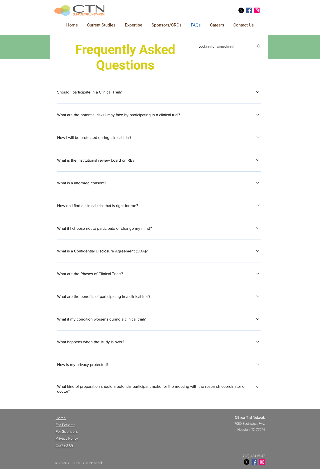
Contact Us (65, 445)
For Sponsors (67, 431)
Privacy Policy (67, 438)
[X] (241, 10)
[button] (101, 25)
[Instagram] (257, 10)
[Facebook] (249, 10)
